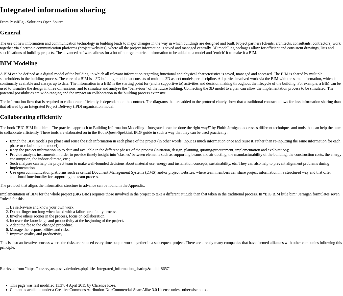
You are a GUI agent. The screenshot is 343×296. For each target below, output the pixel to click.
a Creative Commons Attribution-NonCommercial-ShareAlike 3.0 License (111, 290)
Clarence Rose (103, 285)
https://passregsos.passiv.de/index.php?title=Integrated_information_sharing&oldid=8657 (98, 269)
